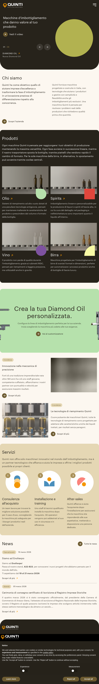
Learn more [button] (11, 679)
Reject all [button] (71, 679)
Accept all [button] (88, 679)
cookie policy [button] (48, 652)
